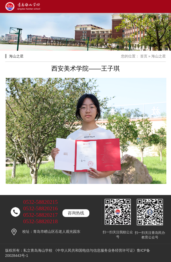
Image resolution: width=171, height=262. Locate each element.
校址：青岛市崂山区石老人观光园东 (51, 231)
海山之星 (158, 56)
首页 (143, 56)
